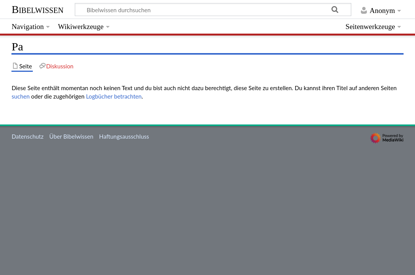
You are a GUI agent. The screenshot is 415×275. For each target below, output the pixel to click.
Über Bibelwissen (71, 136)
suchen (20, 96)
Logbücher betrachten (114, 96)
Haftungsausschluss (124, 136)
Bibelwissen (37, 9)
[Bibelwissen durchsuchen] (213, 9)
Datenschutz (27, 136)
